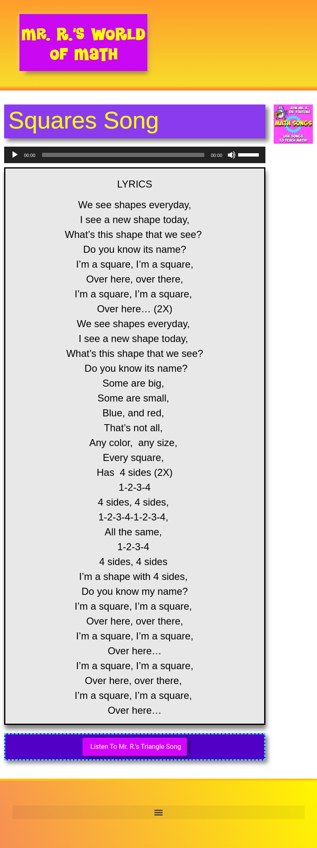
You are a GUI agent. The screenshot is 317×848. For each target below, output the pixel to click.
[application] (134, 155)
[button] (158, 812)
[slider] (123, 155)
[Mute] (231, 155)
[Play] (15, 155)
